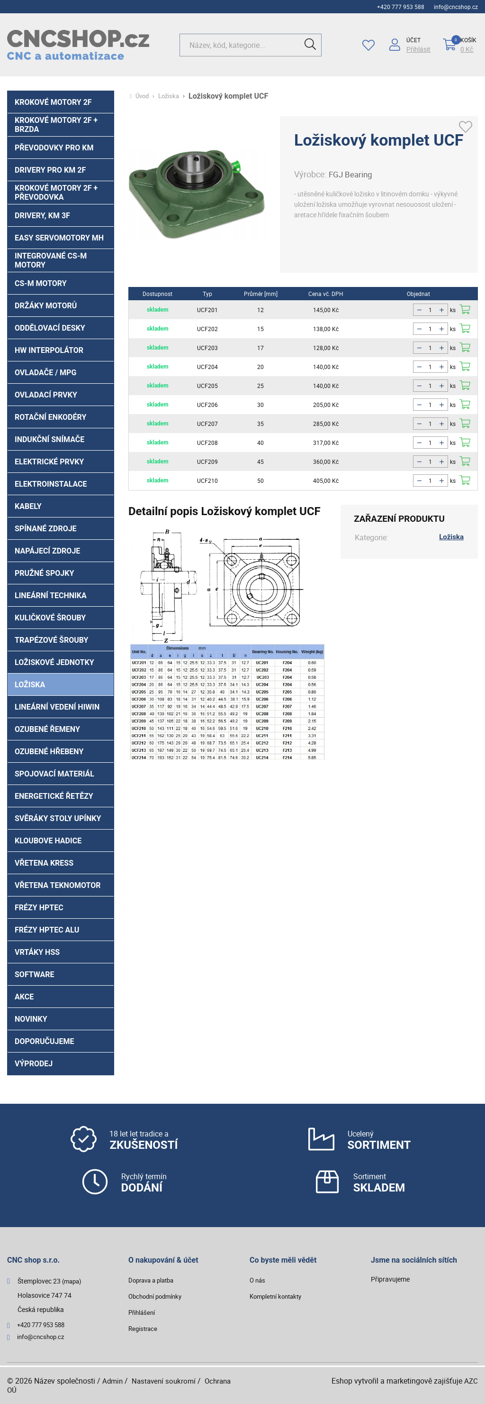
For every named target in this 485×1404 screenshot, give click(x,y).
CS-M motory (41, 283)
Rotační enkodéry (50, 417)
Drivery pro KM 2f (50, 170)
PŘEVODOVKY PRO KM (54, 147)
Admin (113, 1381)
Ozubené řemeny (47, 729)
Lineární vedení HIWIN (57, 706)
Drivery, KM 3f (42, 215)
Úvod (143, 96)
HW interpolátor (49, 350)
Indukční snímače (49, 439)
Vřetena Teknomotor (57, 885)
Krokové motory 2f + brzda (56, 125)
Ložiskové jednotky (54, 662)
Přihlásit (417, 49)
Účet (412, 40)
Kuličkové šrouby (50, 617)
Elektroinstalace (51, 484)
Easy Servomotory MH (59, 237)
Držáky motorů (46, 305)
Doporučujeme (44, 1041)
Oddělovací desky (50, 328)
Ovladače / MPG (45, 372)
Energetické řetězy (54, 796)
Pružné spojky (44, 573)
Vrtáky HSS (37, 952)
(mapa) (73, 1280)
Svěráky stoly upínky (58, 818)
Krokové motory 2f (53, 102)
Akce (24, 996)
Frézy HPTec (39, 907)
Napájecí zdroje (47, 550)
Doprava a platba (153, 1279)
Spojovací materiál (54, 773)
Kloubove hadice (48, 840)
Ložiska (30, 684)
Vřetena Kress (44, 863)
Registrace (144, 1328)
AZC (471, 1381)
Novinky (31, 1019)
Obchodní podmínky (157, 1296)
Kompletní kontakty (278, 1296)
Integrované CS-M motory (51, 260)
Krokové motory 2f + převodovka (56, 193)
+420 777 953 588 (400, 6)
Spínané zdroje (46, 528)
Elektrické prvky (49, 461)
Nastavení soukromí (166, 1381)
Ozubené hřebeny (49, 751)
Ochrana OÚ (29, 1390)
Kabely (28, 506)
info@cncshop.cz (456, 6)
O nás (258, 1279)
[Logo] (78, 45)
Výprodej (34, 1063)
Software (34, 974)
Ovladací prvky (46, 394)
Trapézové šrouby (51, 640)
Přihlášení (142, 1312)
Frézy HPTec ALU (47, 929)
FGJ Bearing (352, 174)
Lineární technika (51, 595)
